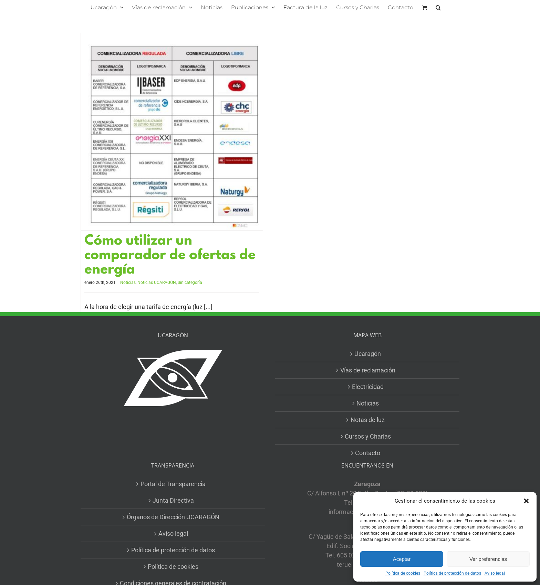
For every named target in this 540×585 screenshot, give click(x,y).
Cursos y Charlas (368, 436)
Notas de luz (368, 419)
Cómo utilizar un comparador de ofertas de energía (170, 256)
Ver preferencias (488, 559)
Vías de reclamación (367, 370)
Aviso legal (495, 573)
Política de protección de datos (452, 573)
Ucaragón (367, 353)
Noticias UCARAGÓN (156, 282)
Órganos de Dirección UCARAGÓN (173, 517)
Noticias (128, 282)
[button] (526, 500)
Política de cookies (402, 573)
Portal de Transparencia (173, 484)
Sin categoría (190, 282)
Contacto (367, 452)
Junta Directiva (173, 500)
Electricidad (368, 386)
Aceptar (402, 559)
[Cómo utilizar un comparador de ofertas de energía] (172, 131)
